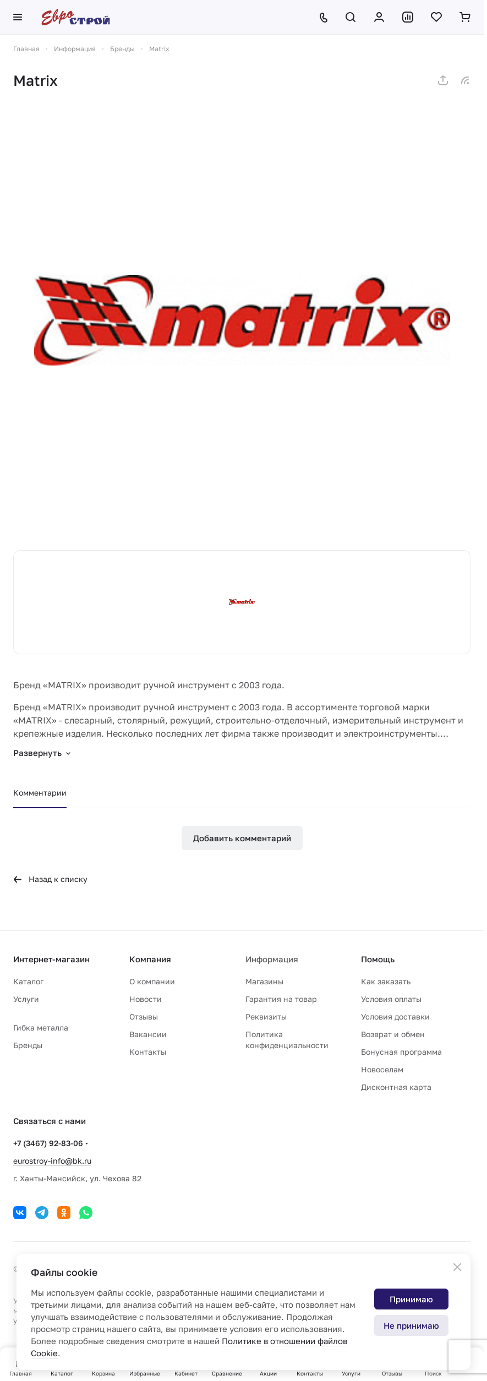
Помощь (378, 959)
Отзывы (143, 1016)
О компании (152, 981)
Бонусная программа (401, 1051)
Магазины (264, 981)
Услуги (26, 999)
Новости (145, 999)
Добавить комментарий (242, 838)
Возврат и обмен (393, 1034)
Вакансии (148, 1034)
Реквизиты (266, 1016)
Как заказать (386, 981)
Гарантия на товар (281, 999)
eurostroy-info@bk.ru (52, 1160)
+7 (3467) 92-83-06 (48, 1143)
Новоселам (382, 1069)
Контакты (147, 1051)
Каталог (28, 981)
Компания (150, 959)
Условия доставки (395, 1016)
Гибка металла (40, 1027)
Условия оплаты (391, 999)
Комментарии (40, 792)
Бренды (27, 1045)
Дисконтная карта (396, 1087)
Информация (271, 959)
